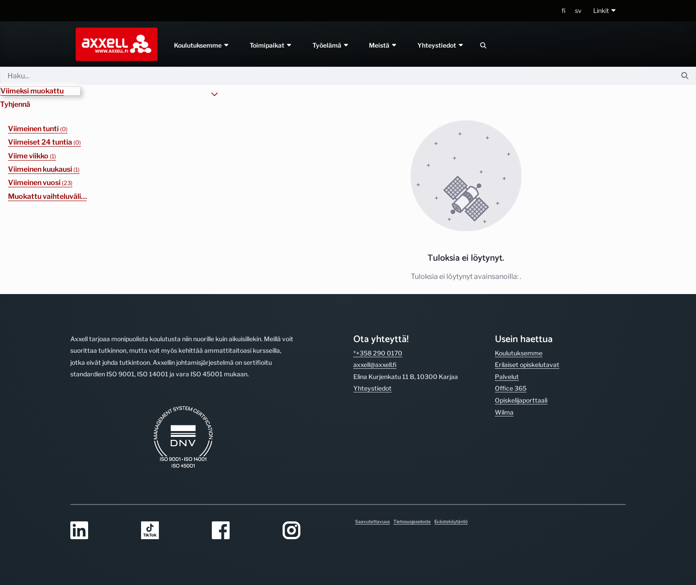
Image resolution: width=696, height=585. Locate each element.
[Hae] (337, 76)
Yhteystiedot (441, 45)
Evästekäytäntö (451, 521)
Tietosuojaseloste (412, 521)
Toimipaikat (271, 45)
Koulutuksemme (202, 45)
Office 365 (510, 388)
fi (564, 10)
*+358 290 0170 (377, 353)
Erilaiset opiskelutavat (527, 364)
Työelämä (330, 45)
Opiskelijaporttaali (521, 400)
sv (578, 10)
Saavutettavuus (372, 521)
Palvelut (507, 376)
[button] (605, 11)
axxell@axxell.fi (375, 364)
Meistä (383, 45)
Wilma (504, 412)
